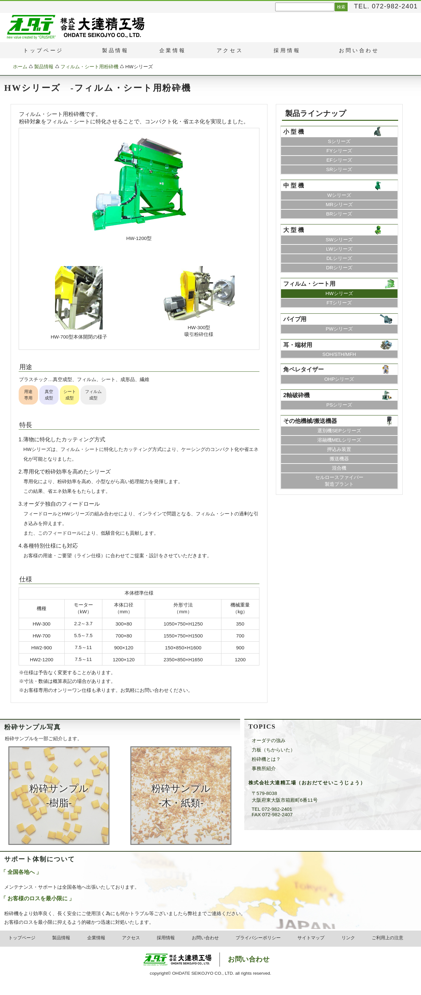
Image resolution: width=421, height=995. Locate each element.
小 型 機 (293, 131)
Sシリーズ (339, 141)
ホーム (20, 66)
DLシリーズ (339, 258)
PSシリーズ (339, 404)
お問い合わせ (205, 937)
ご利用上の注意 (387, 937)
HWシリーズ (339, 293)
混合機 (339, 468)
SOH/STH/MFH (339, 354)
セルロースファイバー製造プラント (339, 480)
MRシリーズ (339, 204)
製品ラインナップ (315, 114)
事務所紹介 (264, 768)
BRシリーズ (339, 213)
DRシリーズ (339, 267)
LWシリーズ (339, 249)
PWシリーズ (339, 328)
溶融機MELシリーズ (339, 440)
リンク (348, 937)
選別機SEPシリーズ (339, 430)
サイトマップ (310, 937)
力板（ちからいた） (273, 749)
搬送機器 (339, 458)
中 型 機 (293, 185)
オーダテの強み (268, 740)
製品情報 (43, 66)
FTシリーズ (339, 302)
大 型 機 (293, 229)
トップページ (21, 937)
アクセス (131, 937)
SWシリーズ (339, 239)
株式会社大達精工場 (194, 959)
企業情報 (172, 50)
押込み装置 (339, 449)
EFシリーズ (339, 160)
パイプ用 (294, 319)
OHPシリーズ (339, 379)
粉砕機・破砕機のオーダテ (31, 27)
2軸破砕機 (296, 395)
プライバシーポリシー (258, 937)
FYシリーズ (339, 150)
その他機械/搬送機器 (310, 420)
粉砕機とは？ (266, 759)
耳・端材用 (297, 344)
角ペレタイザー (303, 369)
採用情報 (166, 937)
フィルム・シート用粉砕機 (89, 66)
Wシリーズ (339, 195)
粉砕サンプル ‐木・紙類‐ (180, 795)
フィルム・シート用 (309, 283)
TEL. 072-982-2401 (386, 6)
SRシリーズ (339, 169)
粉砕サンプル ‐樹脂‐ (59, 795)
